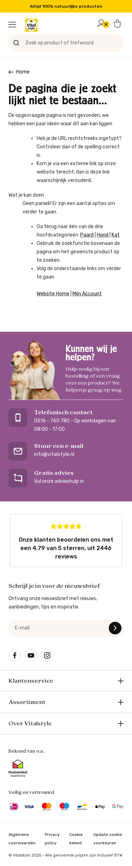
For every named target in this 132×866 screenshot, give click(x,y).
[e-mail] (66, 628)
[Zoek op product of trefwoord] (66, 43)
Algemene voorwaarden (22, 838)
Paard (87, 235)
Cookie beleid (76, 838)
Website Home (53, 294)
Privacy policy (52, 838)
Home (23, 72)
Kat (116, 235)
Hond (102, 235)
